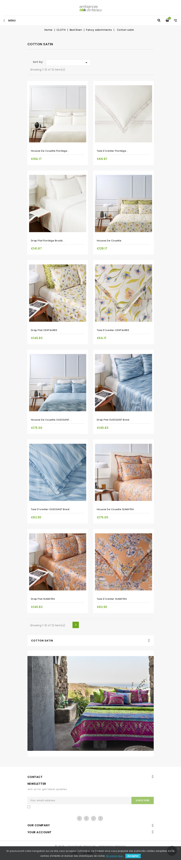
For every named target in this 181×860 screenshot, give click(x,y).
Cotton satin (42, 640)
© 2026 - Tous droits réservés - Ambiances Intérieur (90, 846)
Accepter (133, 855)
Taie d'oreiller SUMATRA (112, 599)
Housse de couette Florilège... (50, 151)
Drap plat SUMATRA (43, 599)
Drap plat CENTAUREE (44, 330)
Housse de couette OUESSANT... (51, 419)
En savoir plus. (115, 855)
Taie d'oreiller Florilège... (112, 151)
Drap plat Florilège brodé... (48, 240)
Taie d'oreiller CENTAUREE (113, 330)
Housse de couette (109, 240)
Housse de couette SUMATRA (115, 509)
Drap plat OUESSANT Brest (113, 419)
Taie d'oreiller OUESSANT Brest (50, 509)
